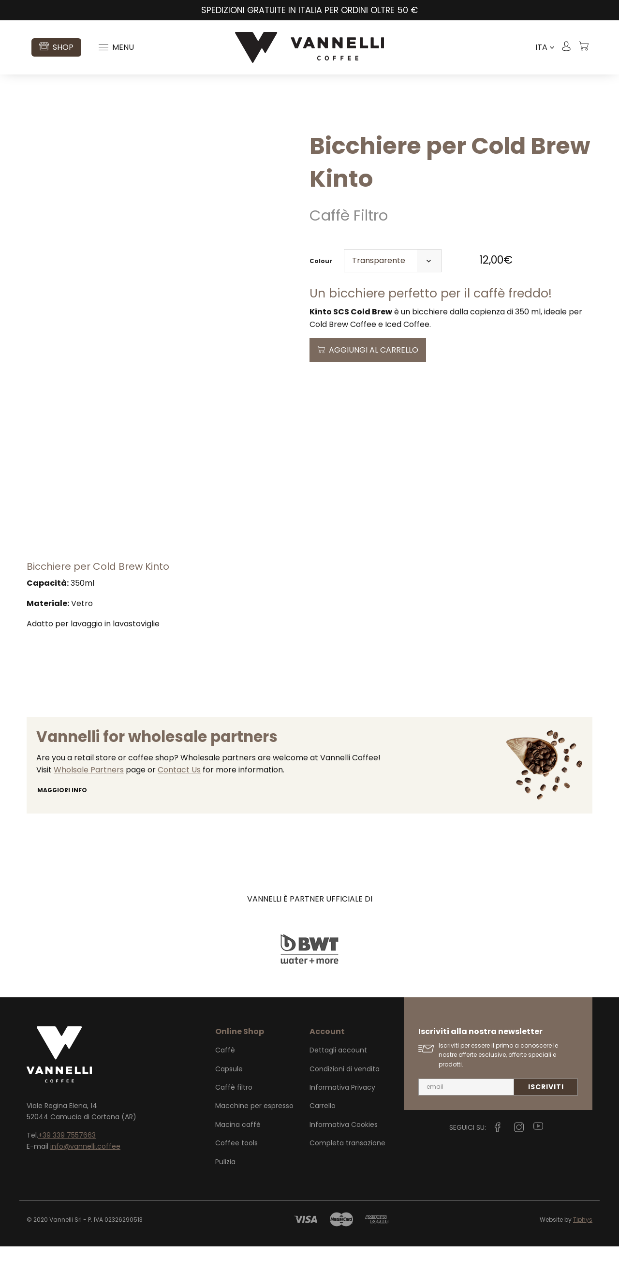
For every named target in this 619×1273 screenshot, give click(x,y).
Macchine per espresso (254, 1132)
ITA (544, 47)
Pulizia (225, 1188)
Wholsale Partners (89, 796)
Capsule (229, 1095)
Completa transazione (347, 1169)
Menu (116, 47)
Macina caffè (238, 1151)
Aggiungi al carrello (373, 349)
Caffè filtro (233, 1114)
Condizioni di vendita (345, 1095)
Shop (56, 47)
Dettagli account (338, 1076)
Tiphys (582, 1246)
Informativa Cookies (344, 1151)
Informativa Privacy (342, 1114)
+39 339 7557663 (67, 1162)
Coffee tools (236, 1169)
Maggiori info (62, 817)
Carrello (323, 1132)
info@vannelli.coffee (85, 1173)
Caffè (225, 1076)
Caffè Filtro (349, 215)
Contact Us (179, 796)
